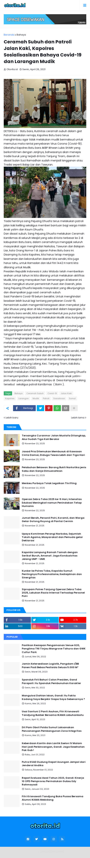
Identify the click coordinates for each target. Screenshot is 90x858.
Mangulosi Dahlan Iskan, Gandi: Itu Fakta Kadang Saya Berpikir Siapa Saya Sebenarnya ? (53, 697)
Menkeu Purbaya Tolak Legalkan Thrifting (49, 483)
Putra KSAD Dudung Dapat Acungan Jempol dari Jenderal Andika (54, 763)
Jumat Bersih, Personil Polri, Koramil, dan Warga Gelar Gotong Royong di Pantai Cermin (53, 519)
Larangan (23, 398)
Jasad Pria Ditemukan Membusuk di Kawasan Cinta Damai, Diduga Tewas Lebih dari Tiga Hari (53, 453)
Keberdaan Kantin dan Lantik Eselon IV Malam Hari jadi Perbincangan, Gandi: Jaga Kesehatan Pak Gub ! (53, 747)
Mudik (36, 398)
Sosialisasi (59, 398)
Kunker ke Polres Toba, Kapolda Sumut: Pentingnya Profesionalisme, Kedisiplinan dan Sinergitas (52, 574)
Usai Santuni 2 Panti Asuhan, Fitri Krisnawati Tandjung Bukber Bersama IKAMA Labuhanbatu (53, 713)
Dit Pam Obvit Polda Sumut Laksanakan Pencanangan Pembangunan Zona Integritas (51, 729)
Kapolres (10, 398)
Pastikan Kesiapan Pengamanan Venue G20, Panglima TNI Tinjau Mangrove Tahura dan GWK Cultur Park (54, 649)
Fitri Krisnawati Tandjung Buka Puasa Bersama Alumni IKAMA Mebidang (52, 798)
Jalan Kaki (66, 393)
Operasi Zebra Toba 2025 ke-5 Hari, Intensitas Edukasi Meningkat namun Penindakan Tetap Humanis (52, 503)
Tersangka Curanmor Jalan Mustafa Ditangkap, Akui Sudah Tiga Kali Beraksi (54, 437)
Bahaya (21, 34)
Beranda (9, 34)
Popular (12, 637)
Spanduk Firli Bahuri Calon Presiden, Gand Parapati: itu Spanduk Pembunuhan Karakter (51, 681)
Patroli (46, 398)
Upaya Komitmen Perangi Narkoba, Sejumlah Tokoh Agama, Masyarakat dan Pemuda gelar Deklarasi (52, 537)
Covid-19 (52, 393)
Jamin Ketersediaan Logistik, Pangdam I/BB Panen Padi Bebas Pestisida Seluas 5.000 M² (50, 665)
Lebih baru (12, 417)
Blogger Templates (52, 851)
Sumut (72, 398)
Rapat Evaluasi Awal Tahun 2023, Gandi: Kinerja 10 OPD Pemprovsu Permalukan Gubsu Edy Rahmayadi (53, 781)
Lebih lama (77, 417)
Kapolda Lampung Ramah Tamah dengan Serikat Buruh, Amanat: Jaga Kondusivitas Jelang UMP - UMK (50, 556)
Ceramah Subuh (35, 393)
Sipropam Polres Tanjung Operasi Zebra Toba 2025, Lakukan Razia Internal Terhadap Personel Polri (53, 593)
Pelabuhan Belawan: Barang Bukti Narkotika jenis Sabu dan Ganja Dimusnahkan (54, 469)
